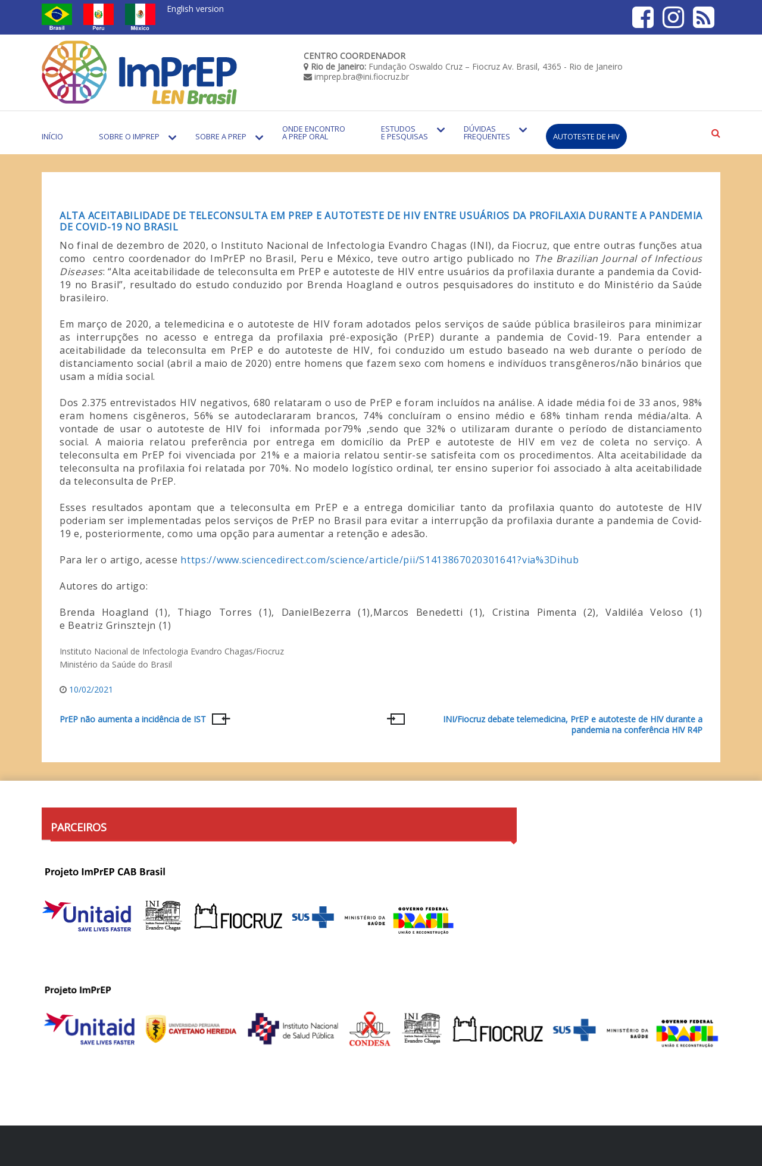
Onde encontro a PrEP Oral (313, 132)
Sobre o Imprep (129, 136)
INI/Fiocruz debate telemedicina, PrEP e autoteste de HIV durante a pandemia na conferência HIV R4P (572, 724)
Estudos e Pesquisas (404, 132)
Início (52, 136)
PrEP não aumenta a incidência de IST (133, 719)
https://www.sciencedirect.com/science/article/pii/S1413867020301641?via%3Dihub (379, 559)
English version (195, 8)
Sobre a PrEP (220, 136)
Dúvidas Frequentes (487, 132)
